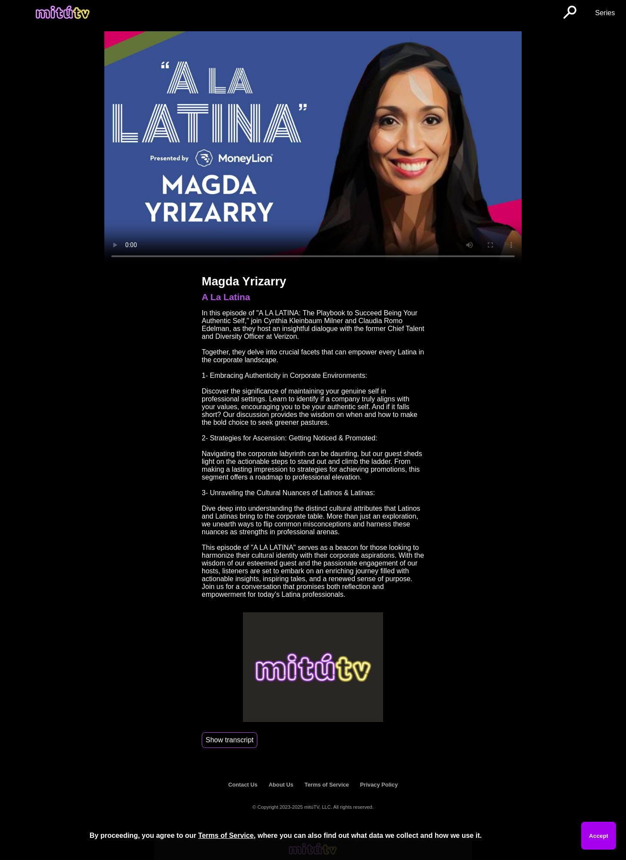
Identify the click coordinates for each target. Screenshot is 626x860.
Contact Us (243, 784)
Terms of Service (327, 784)
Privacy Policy (379, 784)
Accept (598, 836)
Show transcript (229, 740)
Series (605, 13)
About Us (281, 784)
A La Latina (226, 297)
